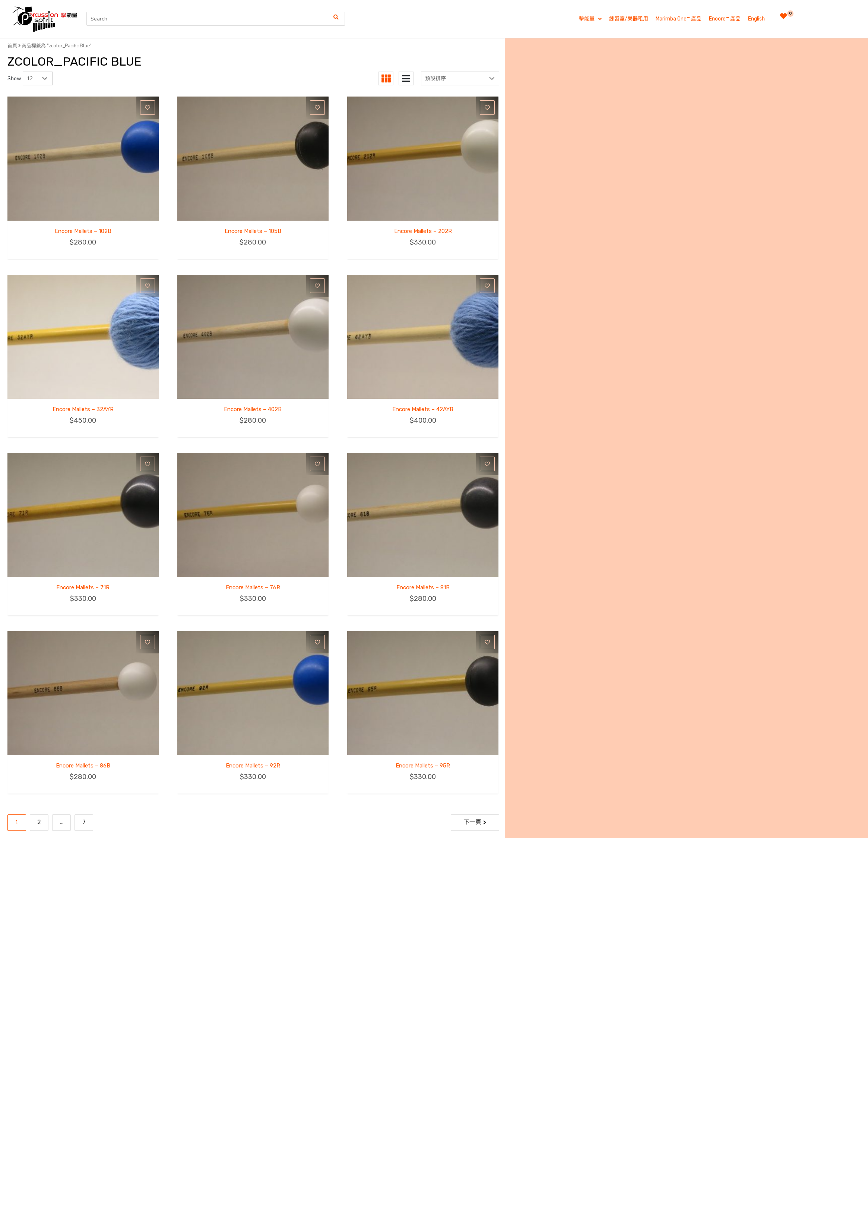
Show (14, 78)
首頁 (12, 45)
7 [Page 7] (84, 822)
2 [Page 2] (39, 822)
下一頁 (472, 822)
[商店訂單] (460, 78)
